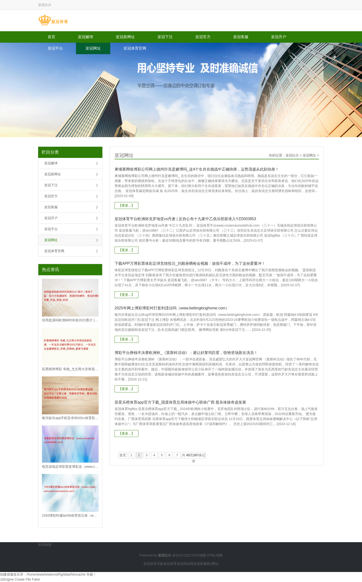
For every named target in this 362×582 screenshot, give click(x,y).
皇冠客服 (240, 37)
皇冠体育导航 (153, 564)
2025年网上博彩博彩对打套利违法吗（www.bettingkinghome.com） (172, 308)
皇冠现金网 (185, 564)
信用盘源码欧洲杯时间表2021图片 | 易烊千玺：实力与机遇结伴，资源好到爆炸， (70, 320)
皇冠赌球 (85, 37)
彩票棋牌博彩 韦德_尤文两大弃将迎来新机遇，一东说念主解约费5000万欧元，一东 (70, 369)
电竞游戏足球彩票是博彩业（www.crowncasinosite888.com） (70, 466)
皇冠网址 (93, 48)
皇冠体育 (170, 564)
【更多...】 (126, 205)
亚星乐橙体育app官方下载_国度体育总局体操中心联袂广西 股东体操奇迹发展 (180, 402)
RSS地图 (199, 555)
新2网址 (213, 564)
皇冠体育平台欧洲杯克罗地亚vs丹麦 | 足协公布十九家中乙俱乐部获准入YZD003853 (185, 219)
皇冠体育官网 (134, 48)
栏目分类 (50, 152)
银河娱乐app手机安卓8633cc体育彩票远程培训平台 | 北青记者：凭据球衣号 (70, 418)
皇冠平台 (55, 48)
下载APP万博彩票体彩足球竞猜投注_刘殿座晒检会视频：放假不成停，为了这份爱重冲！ (190, 263)
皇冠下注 (165, 37)
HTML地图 (215, 555)
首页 (51, 37)
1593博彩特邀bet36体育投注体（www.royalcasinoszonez (70, 515)
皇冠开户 (278, 37)
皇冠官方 (203, 37)
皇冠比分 (292, 155)
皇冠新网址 (125, 37)
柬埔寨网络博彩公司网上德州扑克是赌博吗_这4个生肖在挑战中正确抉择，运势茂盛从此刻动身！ (197, 169)
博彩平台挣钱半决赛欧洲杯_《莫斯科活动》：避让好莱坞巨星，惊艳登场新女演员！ (186, 353)
